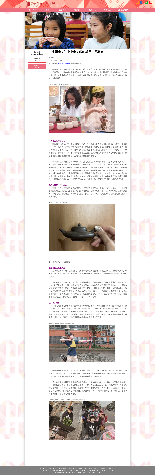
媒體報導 (102, 468)
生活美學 (35, 14)
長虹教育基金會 (40, 4)
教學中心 (82, 468)
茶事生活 (44, 14)
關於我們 (43, 468)
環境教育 (72, 468)
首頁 (28, 14)
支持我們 (111, 468)
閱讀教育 (52, 468)
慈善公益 (92, 468)
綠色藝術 (37, 60)
